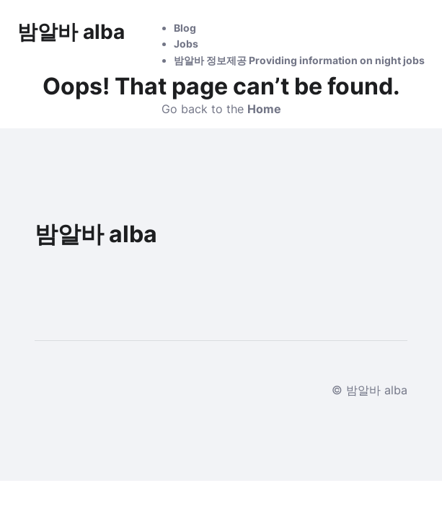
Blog (185, 28)
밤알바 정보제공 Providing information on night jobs (299, 60)
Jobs (186, 43)
